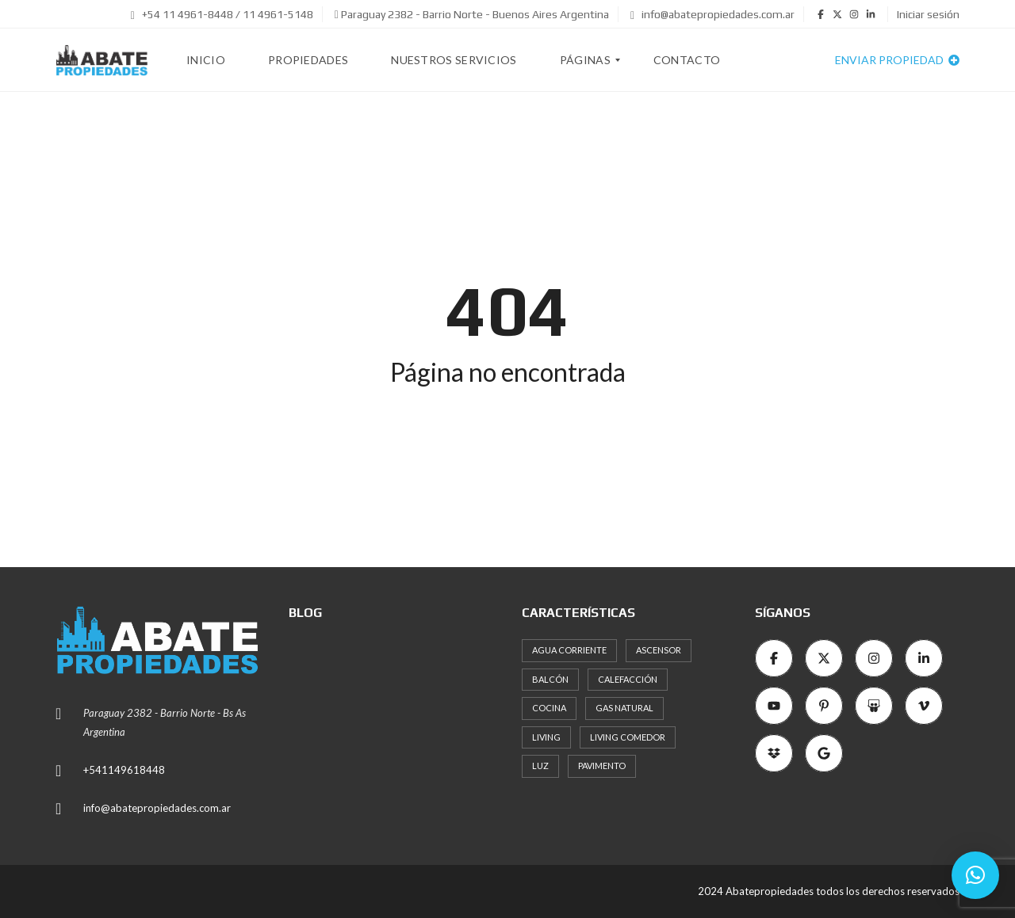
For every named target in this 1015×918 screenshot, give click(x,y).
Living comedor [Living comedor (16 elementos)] (627, 737)
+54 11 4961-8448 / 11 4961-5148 (222, 14)
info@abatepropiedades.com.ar (712, 14)
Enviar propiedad (897, 60)
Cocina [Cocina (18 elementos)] (549, 708)
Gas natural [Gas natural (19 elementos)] (624, 708)
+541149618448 (124, 770)
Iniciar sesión (928, 14)
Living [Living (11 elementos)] (546, 737)
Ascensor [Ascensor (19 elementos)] (658, 650)
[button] (975, 875)
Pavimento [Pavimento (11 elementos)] (602, 765)
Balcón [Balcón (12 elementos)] (550, 679)
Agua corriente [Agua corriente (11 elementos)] (569, 650)
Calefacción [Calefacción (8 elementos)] (627, 679)
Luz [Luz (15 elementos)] (540, 765)
